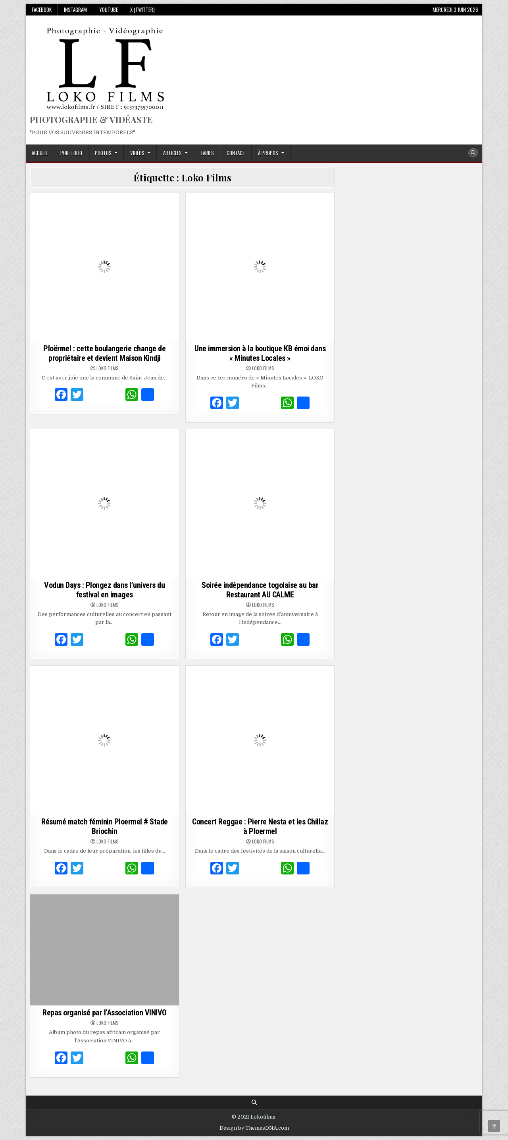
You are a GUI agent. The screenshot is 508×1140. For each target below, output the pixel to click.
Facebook (42, 9)
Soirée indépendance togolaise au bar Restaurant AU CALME (260, 589)
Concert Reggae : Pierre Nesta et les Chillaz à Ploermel (260, 826)
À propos (268, 153)
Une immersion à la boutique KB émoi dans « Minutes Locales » (259, 353)
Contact (236, 153)
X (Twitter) (142, 9)
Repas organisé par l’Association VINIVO (104, 1012)
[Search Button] (473, 153)
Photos (103, 153)
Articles (172, 153)
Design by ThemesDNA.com (254, 1128)
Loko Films (107, 368)
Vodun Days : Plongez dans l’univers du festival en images (104, 589)
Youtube (108, 9)
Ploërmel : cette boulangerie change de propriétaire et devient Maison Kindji (104, 353)
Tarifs (207, 153)
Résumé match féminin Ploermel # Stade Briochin (104, 826)
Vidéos (137, 153)
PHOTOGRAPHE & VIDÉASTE (91, 119)
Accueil (40, 153)
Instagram (75, 9)
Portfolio (71, 153)
